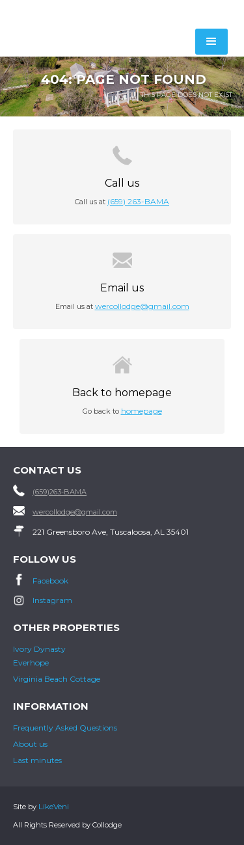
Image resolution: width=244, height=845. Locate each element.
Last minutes (37, 760)
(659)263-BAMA (60, 491)
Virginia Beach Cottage (56, 679)
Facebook (50, 580)
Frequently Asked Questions (65, 727)
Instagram (52, 600)
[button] (211, 42)
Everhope (31, 662)
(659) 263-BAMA (138, 201)
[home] (79, 14)
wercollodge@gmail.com (142, 306)
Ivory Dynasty (39, 649)
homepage (141, 411)
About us (30, 744)
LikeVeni (53, 806)
